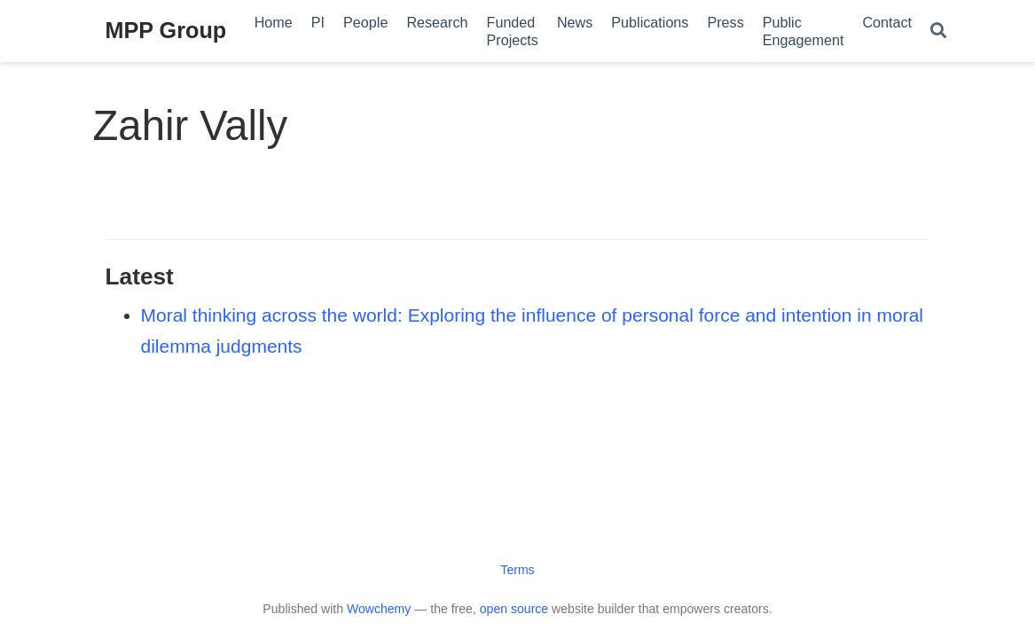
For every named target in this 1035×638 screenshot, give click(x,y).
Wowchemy (379, 609)
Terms (517, 570)
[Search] (938, 31)
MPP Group (166, 30)
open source (514, 609)
